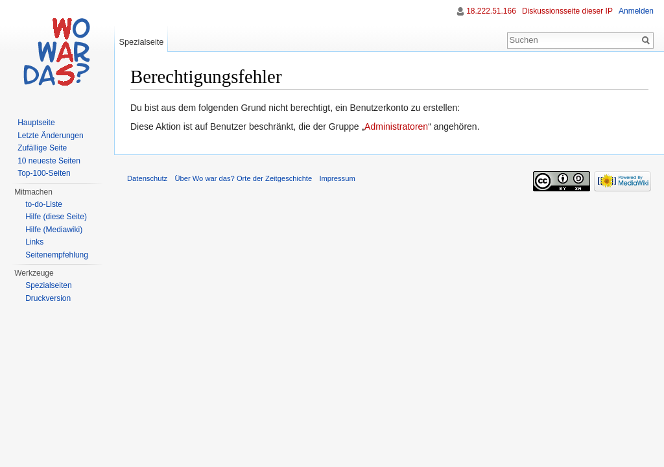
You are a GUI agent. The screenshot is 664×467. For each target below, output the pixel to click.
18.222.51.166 (491, 11)
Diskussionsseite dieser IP (567, 11)
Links (34, 241)
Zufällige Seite (42, 147)
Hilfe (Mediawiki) (53, 229)
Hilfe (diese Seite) (56, 216)
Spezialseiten (48, 285)
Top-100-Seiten (44, 173)
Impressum (337, 178)
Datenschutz (147, 178)
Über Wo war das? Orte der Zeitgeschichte (243, 178)
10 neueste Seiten (49, 160)
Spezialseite (141, 42)
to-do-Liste (43, 204)
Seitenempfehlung (56, 254)
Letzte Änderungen (50, 135)
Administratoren (396, 126)
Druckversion (48, 298)
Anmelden (636, 11)
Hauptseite (36, 122)
